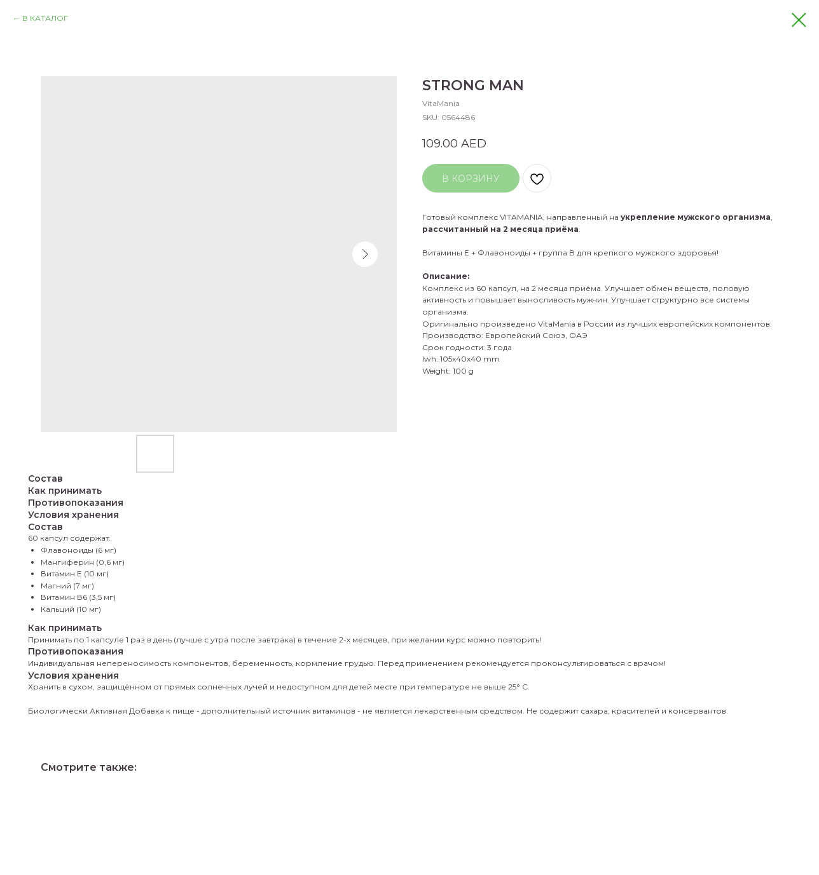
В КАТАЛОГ (45, 18)
